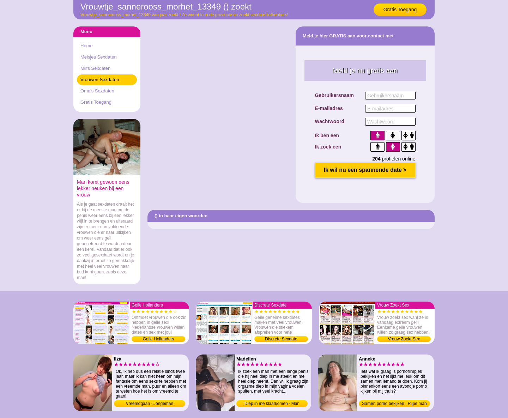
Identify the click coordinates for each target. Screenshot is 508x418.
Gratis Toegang (400, 9)
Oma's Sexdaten (97, 90)
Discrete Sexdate (281, 339)
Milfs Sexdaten (95, 68)
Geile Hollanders (158, 339)
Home (86, 45)
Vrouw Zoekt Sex (404, 339)
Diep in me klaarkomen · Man (272, 403)
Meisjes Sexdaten (98, 57)
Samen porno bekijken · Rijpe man (394, 403)
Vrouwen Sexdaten (99, 79)
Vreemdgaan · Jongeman (149, 403)
